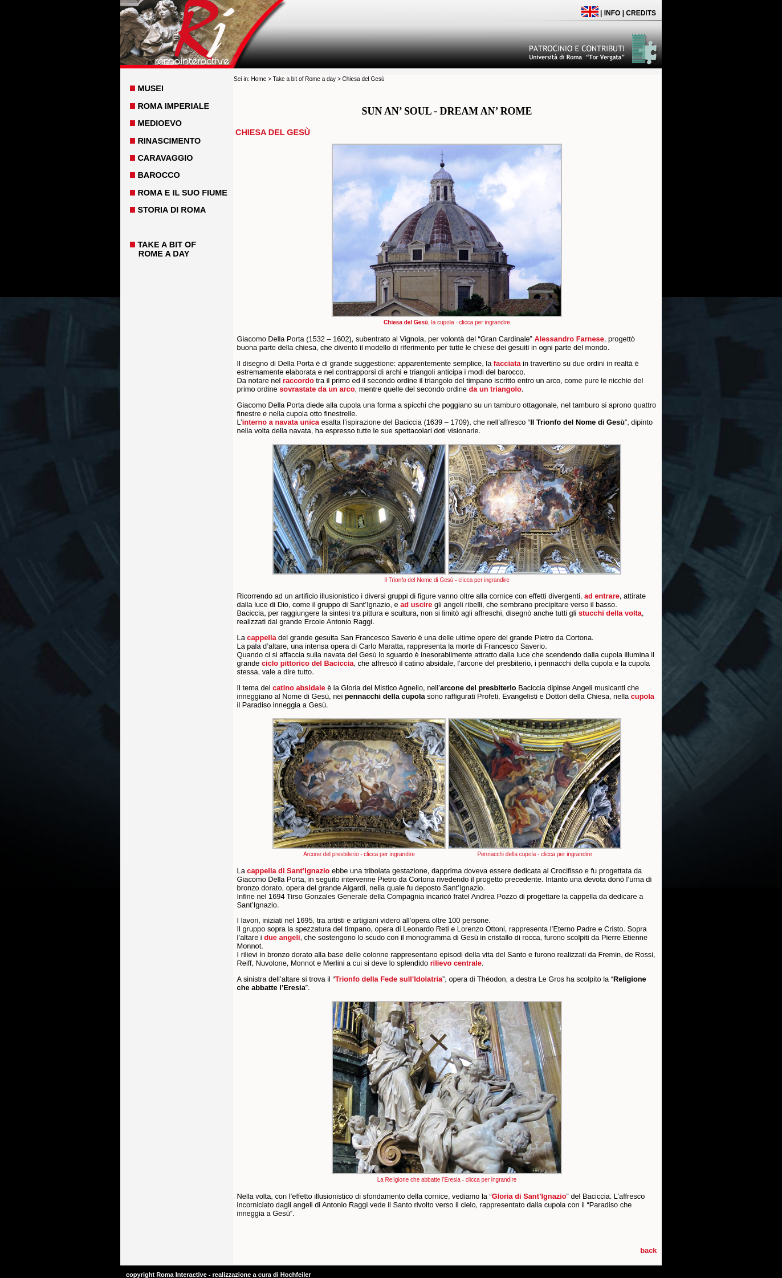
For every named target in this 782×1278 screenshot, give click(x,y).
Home (259, 79)
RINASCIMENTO (169, 140)
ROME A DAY (164, 253)
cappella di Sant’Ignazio (288, 870)
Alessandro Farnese (569, 339)
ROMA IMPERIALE (173, 106)
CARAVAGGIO (165, 157)
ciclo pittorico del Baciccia (307, 663)
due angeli (282, 937)
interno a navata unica (280, 422)
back (648, 1250)
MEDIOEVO (159, 123)
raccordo (298, 380)
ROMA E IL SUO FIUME (182, 192)
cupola (642, 696)
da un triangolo (495, 389)
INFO (612, 13)
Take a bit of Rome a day (304, 79)
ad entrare (602, 596)
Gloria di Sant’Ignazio (529, 1196)
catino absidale (298, 687)
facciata (507, 363)
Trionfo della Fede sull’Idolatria (388, 979)
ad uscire (416, 604)
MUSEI (150, 88)
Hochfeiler (295, 1274)
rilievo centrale (456, 963)
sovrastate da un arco (317, 389)
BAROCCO (158, 175)
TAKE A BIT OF (166, 244)
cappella (261, 637)
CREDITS (641, 13)
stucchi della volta (610, 613)
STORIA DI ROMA (171, 209)
